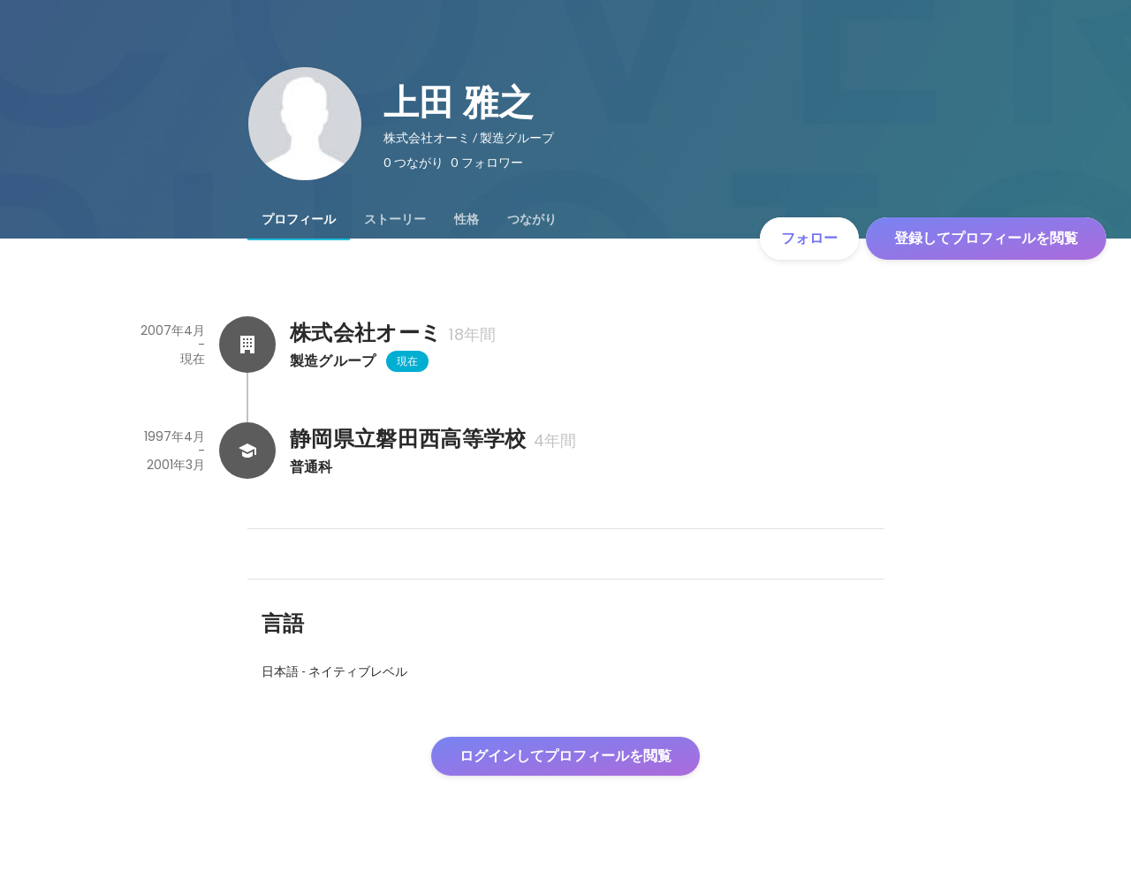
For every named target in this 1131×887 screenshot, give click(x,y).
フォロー (809, 238)
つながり (532, 219)
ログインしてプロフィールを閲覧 (565, 756)
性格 (466, 219)
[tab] (298, 219)
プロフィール (299, 219)
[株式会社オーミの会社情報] (247, 344)
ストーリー (395, 219)
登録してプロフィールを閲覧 (986, 238)
